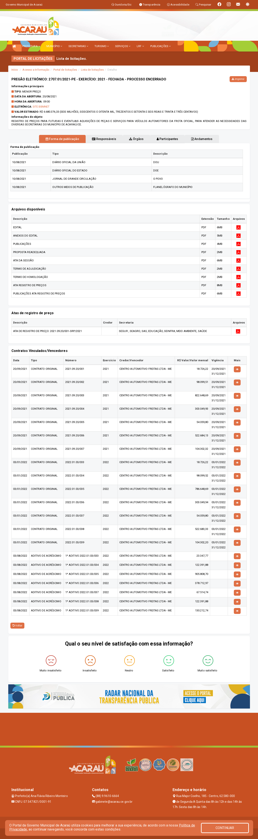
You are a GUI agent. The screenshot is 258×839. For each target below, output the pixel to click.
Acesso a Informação (35, 69)
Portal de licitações (65, 69)
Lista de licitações (92, 69)
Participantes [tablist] (172, 139)
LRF (140, 46)
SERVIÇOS (122, 46)
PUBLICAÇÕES (160, 46)
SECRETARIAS (78, 46)
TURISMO (102, 46)
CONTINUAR (225, 828)
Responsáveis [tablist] (99, 139)
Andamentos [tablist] (211, 139)
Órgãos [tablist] (136, 139)
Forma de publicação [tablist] (53, 139)
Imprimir (238, 79)
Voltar (17, 625)
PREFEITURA (31, 46)
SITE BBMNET (41, 106)
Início (14, 69)
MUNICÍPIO (54, 46)
